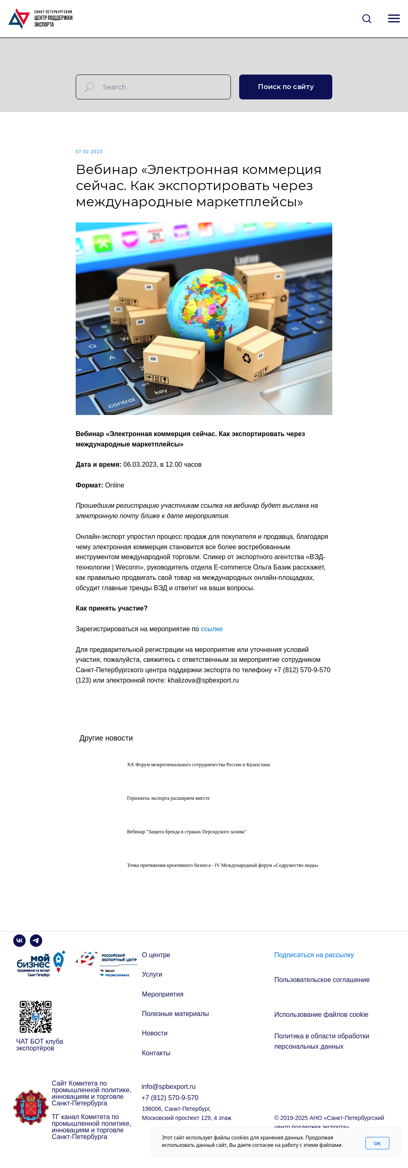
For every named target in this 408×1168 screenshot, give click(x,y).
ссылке (212, 632)
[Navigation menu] (394, 18)
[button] (367, 18)
